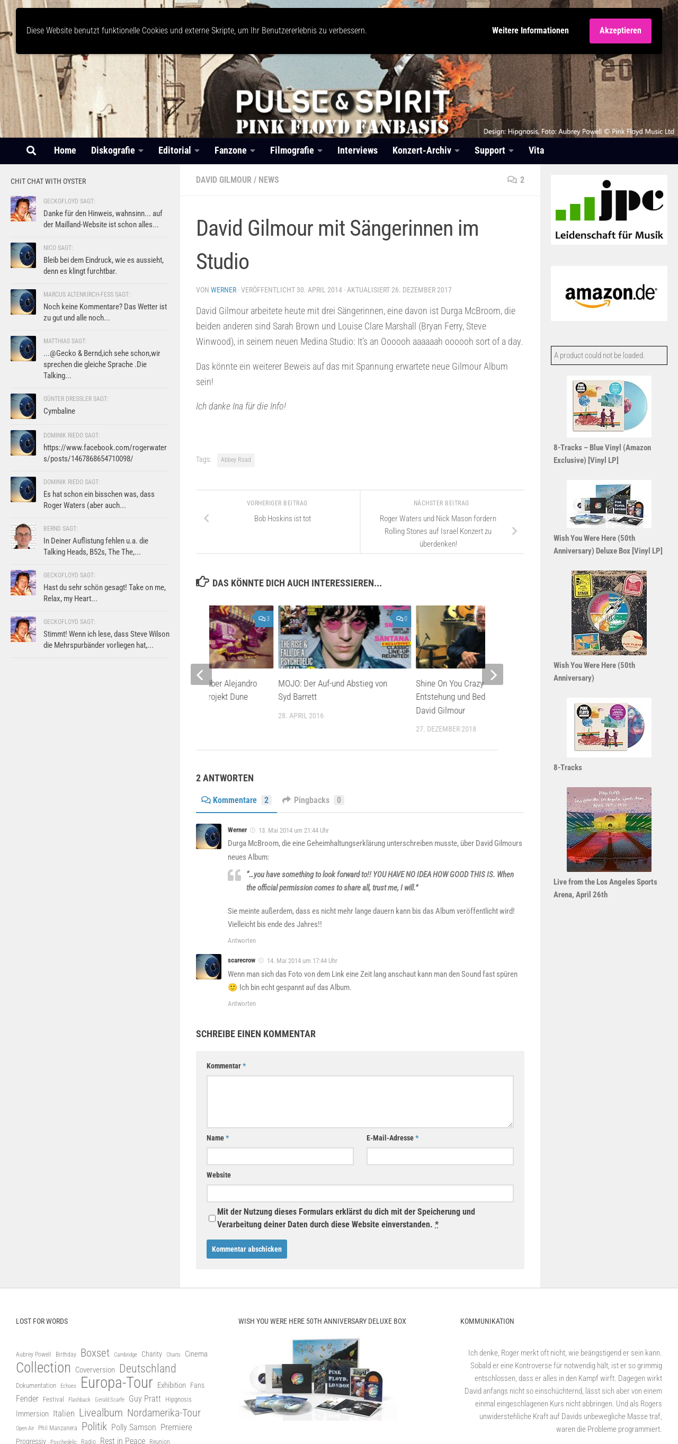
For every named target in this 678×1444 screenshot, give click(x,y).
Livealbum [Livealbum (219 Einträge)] (101, 1412)
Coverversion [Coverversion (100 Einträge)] (95, 1370)
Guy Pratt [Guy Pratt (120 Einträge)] (145, 1399)
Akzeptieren (620, 30)
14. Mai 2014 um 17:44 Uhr (302, 961)
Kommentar (226, 1066)
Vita (536, 150)
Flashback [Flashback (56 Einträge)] (79, 1399)
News (268, 180)
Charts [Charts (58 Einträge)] (173, 1354)
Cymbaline (59, 411)
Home (65, 150)
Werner (223, 290)
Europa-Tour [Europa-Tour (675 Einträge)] (117, 1382)
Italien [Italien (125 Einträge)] (64, 1414)
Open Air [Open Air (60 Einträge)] (25, 1428)
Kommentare (236, 800)
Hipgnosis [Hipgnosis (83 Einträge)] (178, 1399)
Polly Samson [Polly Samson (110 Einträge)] (133, 1427)
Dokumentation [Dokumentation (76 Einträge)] (36, 1385)
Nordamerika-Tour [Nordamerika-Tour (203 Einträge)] (164, 1412)
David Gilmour (224, 180)
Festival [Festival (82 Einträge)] (53, 1399)
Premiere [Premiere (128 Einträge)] (176, 1427)
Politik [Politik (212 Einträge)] (94, 1426)
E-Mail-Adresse (392, 1138)
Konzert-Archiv (421, 150)
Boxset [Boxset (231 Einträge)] (95, 1353)
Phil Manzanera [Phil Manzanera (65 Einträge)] (57, 1428)
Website (219, 1175)
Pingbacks (313, 800)
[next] (492, 674)
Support (490, 150)
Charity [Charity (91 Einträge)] (151, 1354)
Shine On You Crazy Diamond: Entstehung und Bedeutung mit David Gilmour (469, 697)
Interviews (357, 150)
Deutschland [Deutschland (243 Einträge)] (147, 1368)
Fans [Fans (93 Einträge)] (197, 1385)
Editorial (174, 150)
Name (218, 1138)
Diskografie (113, 150)
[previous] (201, 674)
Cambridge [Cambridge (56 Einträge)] (125, 1354)
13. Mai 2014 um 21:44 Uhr (293, 830)
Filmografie (292, 150)
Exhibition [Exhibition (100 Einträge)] (171, 1385)
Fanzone (231, 150)
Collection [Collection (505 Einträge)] (43, 1367)
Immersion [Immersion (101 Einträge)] (32, 1414)
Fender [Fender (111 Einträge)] (27, 1399)
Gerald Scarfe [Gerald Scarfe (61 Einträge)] (109, 1399)
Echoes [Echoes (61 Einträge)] (68, 1386)
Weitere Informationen (530, 30)
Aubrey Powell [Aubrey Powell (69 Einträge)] (33, 1354)
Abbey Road (236, 459)
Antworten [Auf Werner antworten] (242, 940)
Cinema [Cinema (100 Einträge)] (196, 1354)
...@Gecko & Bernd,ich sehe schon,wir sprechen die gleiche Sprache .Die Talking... (101, 364)
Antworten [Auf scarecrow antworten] (242, 1004)
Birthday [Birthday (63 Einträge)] (66, 1354)
